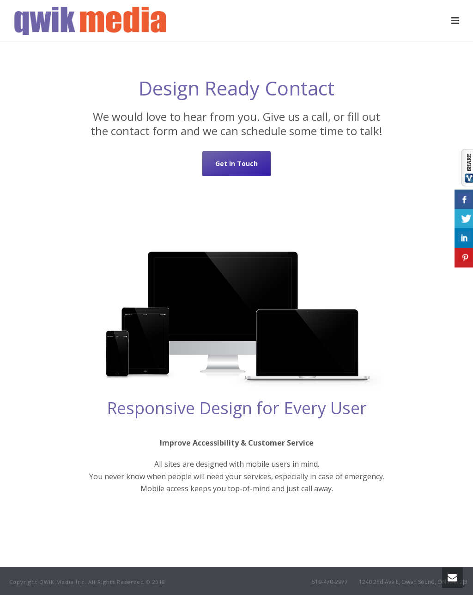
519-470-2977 (330, 582)
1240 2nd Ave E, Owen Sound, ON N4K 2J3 (413, 582)
